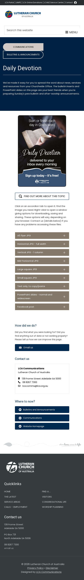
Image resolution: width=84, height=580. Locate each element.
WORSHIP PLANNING (52, 506)
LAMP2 (18, 2)
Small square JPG (27, 277)
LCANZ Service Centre (53, 2)
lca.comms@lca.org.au (35, 385)
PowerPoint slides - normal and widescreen (34, 296)
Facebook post (25, 306)
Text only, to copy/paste (31, 286)
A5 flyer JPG (24, 235)
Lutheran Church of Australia (23, 16)
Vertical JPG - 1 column (30, 252)
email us (9, 548)
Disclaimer (52, 568)
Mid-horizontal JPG (27, 260)
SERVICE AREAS (12, 501)
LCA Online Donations (32, 2)
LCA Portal (9, 2)
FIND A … (46, 491)
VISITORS (47, 496)
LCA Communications (49, 572)
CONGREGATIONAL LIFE (54, 501)
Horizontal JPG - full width (31, 243)
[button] (42, 196)
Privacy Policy (35, 568)
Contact (69, 2)
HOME (7, 491)
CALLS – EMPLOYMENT (15, 506)
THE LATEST (10, 496)
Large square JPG (27, 269)
